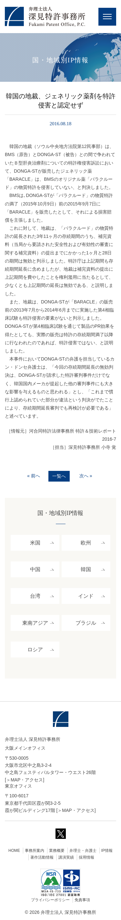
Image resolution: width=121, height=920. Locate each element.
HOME (14, 850)
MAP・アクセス (27, 779)
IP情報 (107, 850)
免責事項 (82, 900)
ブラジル (86, 623)
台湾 (35, 596)
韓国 (86, 569)
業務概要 (57, 850)
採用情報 (86, 857)
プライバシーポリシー (50, 900)
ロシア (35, 649)
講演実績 (66, 857)
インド (86, 596)
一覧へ (59, 476)
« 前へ (33, 475)
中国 (35, 569)
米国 (35, 543)
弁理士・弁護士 (82, 850)
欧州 (86, 543)
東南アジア (35, 623)
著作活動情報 (42, 857)
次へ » (85, 475)
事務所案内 (34, 850)
